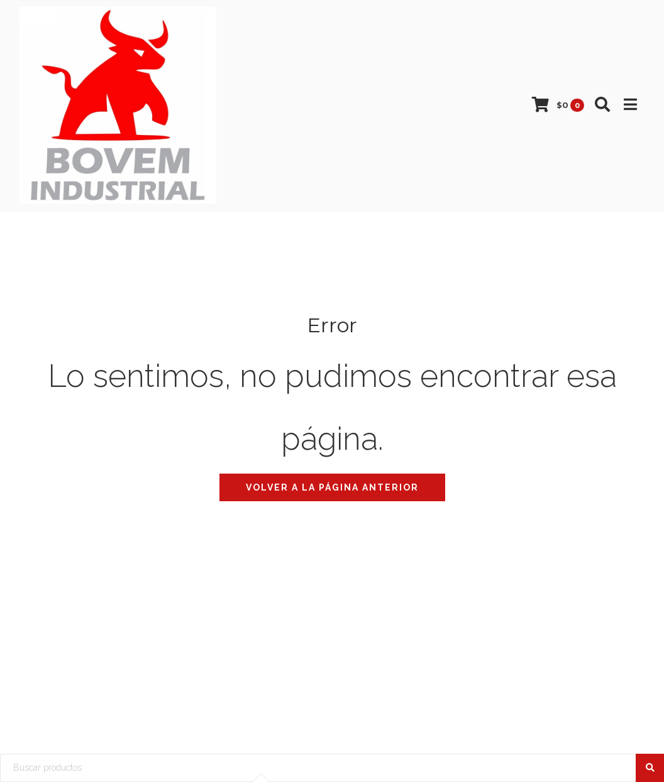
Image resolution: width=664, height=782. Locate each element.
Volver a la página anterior (332, 487)
